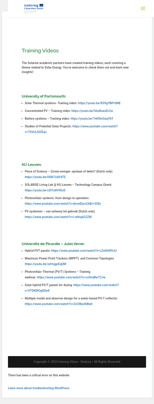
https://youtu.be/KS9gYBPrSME (99, 103)
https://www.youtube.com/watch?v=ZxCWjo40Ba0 (58, 304)
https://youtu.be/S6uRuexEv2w (92, 111)
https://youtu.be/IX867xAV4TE (45, 177)
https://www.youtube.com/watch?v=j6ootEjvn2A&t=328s (63, 203)
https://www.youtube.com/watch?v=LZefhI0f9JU (84, 250)
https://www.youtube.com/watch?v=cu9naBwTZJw (71, 277)
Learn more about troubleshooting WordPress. (39, 388)
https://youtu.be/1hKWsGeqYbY (92, 118)
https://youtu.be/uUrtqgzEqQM (45, 264)
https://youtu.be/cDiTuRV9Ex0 (45, 190)
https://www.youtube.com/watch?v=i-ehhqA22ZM (58, 217)
